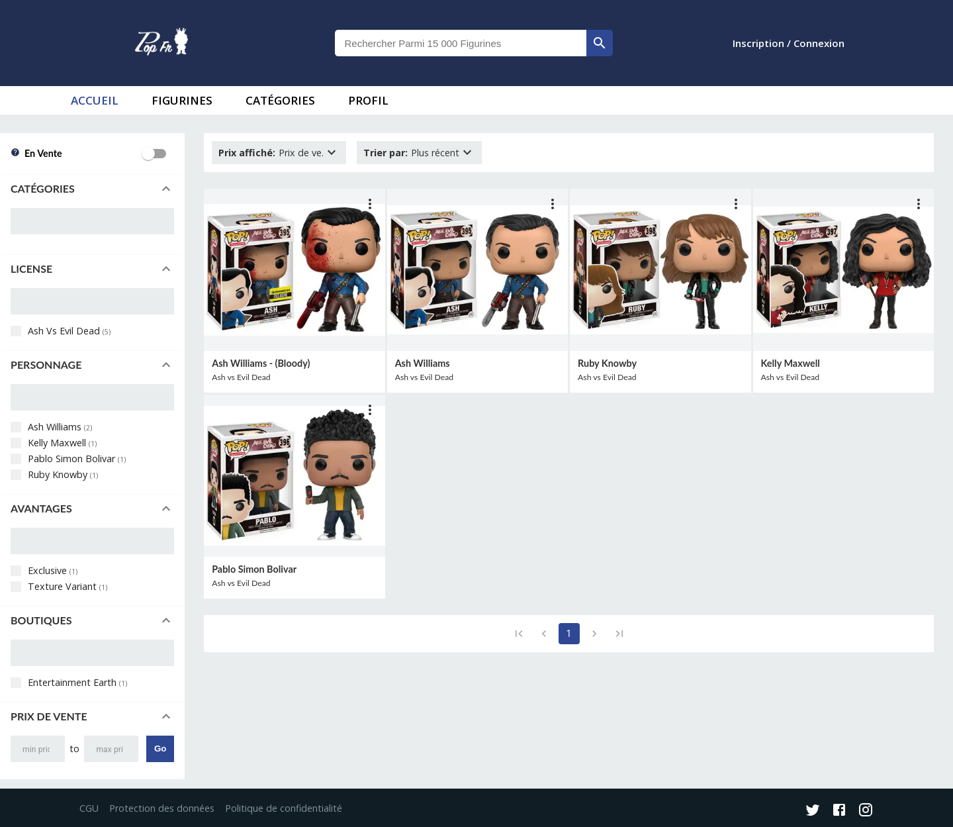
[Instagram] (866, 811)
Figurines (182, 100)
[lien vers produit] (294, 270)
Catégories (280, 100)
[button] (92, 189)
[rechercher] (599, 43)
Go (160, 749)
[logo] (161, 43)
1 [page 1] (569, 633)
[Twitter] (813, 811)
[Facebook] (839, 811)
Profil (368, 100)
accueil (94, 100)
